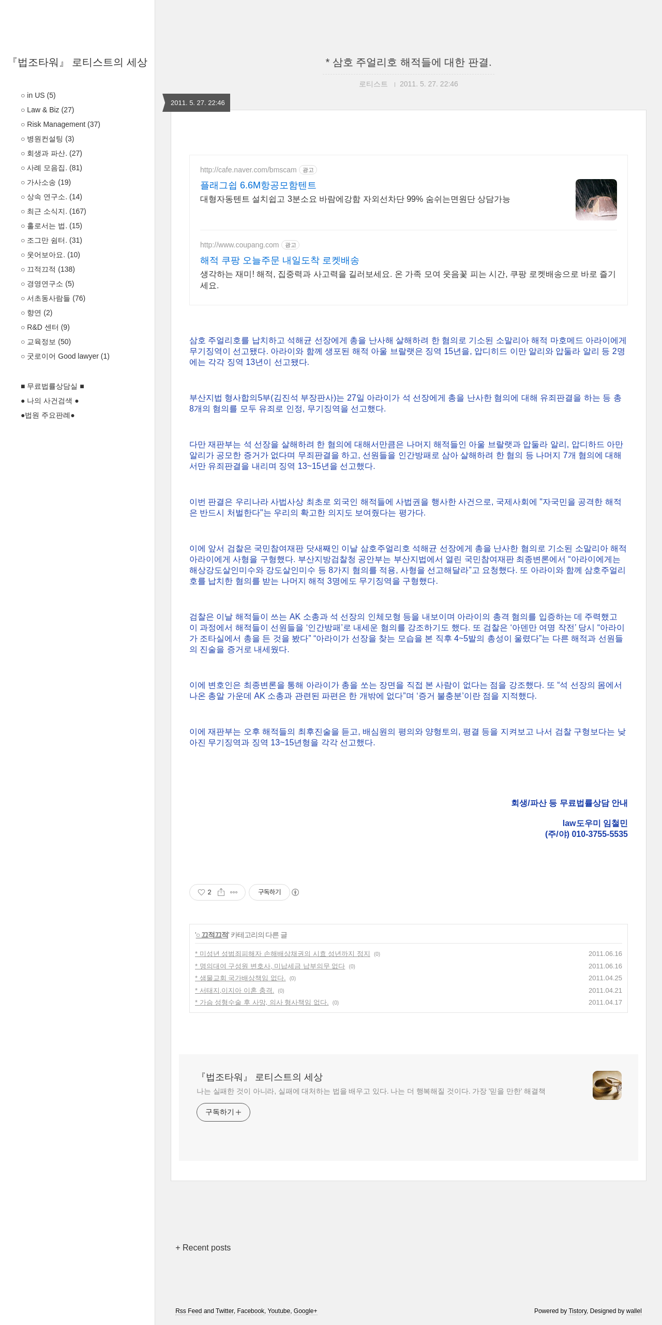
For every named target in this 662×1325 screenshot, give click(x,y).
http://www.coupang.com (239, 245)
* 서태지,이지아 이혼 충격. (234, 990)
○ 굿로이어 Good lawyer (65, 356)
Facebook (250, 1311)
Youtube (279, 1311)
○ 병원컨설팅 (47, 139)
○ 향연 (36, 312)
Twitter (225, 1311)
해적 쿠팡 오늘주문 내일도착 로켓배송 (279, 260)
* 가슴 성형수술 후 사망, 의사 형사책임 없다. (262, 1002)
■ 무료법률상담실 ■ (52, 386)
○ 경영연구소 (47, 283)
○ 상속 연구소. (51, 197)
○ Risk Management (60, 124)
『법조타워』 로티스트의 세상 (77, 62)
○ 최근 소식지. (53, 211)
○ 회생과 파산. (51, 153)
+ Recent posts (203, 1247)
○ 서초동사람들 (53, 298)
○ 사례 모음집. (51, 168)
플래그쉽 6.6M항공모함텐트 (258, 185)
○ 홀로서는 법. (51, 226)
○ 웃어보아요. (50, 255)
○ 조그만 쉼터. (51, 240)
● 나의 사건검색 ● (50, 400)
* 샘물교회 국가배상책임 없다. (240, 978)
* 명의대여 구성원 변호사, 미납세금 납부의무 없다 (270, 966)
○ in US (38, 95)
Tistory (577, 1311)
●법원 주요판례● (48, 415)
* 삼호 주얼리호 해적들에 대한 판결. (408, 62)
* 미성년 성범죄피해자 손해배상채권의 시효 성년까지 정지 (282, 954)
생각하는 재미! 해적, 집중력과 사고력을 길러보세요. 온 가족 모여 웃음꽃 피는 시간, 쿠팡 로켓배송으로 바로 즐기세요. (408, 280)
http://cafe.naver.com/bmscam (248, 170)
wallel (634, 1311)
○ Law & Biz (47, 110)
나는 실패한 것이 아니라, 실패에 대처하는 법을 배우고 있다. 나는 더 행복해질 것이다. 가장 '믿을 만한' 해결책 (371, 1091)
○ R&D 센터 (45, 327)
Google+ (306, 1311)
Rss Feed (188, 1311)
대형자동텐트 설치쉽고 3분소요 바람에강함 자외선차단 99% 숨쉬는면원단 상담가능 (355, 199)
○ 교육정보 (46, 341)
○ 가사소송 (46, 182)
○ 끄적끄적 (48, 269)
